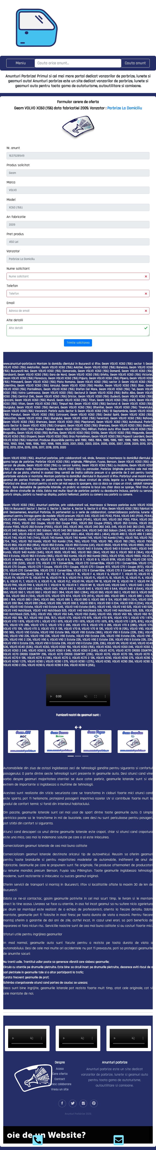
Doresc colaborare (59, 1084)
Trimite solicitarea (78, 343)
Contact (59, 1079)
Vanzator (13, 251)
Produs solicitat (18, 165)
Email (10, 303)
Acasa (60, 1069)
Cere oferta (59, 1074)
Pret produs (15, 234)
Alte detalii (14, 320)
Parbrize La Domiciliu (124, 108)
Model (10, 199)
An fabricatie (16, 216)
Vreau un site (59, 1089)
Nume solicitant (18, 268)
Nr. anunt (13, 148)
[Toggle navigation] (20, 63)
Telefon (12, 285)
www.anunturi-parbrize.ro (19, 364)
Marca (10, 182)
